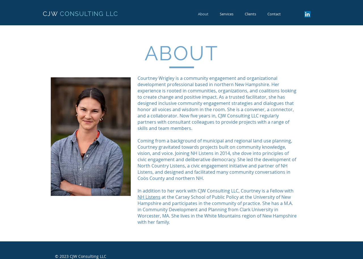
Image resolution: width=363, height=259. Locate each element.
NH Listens (149, 197)
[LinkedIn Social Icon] (307, 14)
